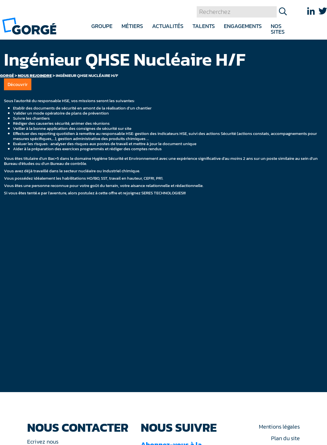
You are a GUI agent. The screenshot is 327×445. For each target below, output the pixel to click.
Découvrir (18, 84)
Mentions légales (279, 426)
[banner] (29, 25)
